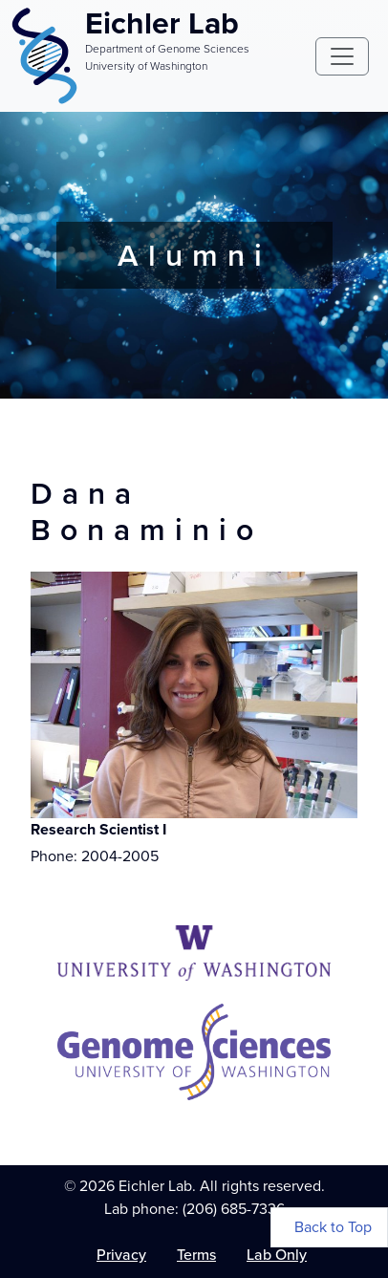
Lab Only (277, 1255)
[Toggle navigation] (342, 56)
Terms (196, 1255)
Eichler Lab (162, 23)
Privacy (121, 1255)
